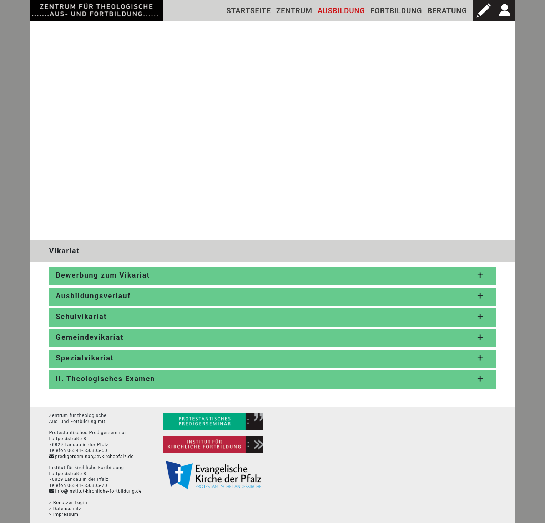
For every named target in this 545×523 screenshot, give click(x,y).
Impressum (66, 514)
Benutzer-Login (70, 502)
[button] (483, 10)
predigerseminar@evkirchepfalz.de (94, 456)
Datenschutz (67, 508)
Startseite (248, 10)
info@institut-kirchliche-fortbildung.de (98, 491)
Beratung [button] (447, 10)
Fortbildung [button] (396, 10)
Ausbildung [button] (341, 10)
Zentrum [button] (294, 10)
